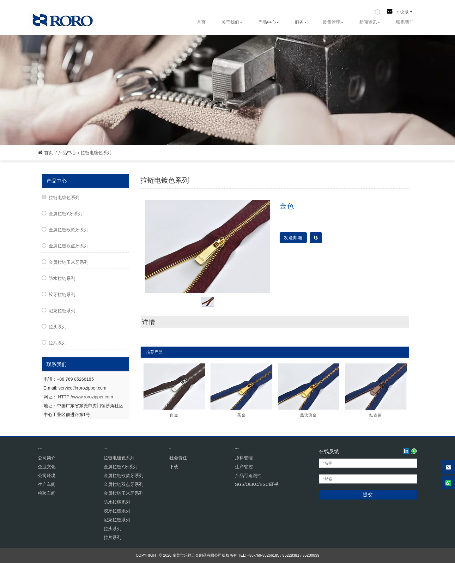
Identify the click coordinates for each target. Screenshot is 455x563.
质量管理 (333, 22)
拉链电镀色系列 (96, 152)
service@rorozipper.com (82, 387)
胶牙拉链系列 (62, 294)
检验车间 (47, 493)
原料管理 (244, 457)
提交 (368, 494)
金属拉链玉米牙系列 (68, 262)
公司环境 (47, 475)
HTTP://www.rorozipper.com (85, 396)
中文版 (404, 12)
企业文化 (47, 466)
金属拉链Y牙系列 (65, 213)
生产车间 (47, 484)
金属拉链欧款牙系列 (68, 229)
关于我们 (231, 22)
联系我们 (405, 22)
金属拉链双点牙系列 (68, 245)
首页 (201, 22)
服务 (301, 22)
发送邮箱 (293, 237)
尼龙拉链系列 (62, 310)
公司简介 (47, 457)
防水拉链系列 (62, 278)
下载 (173, 466)
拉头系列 (57, 326)
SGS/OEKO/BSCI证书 (257, 484)
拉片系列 (57, 342)
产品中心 (268, 22)
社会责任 (178, 457)
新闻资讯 (369, 22)
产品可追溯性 (248, 475)
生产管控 (244, 466)
